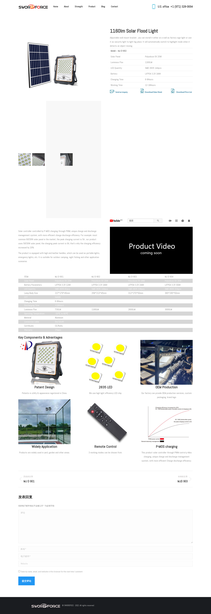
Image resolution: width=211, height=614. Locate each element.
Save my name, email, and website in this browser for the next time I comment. (52, 571)
